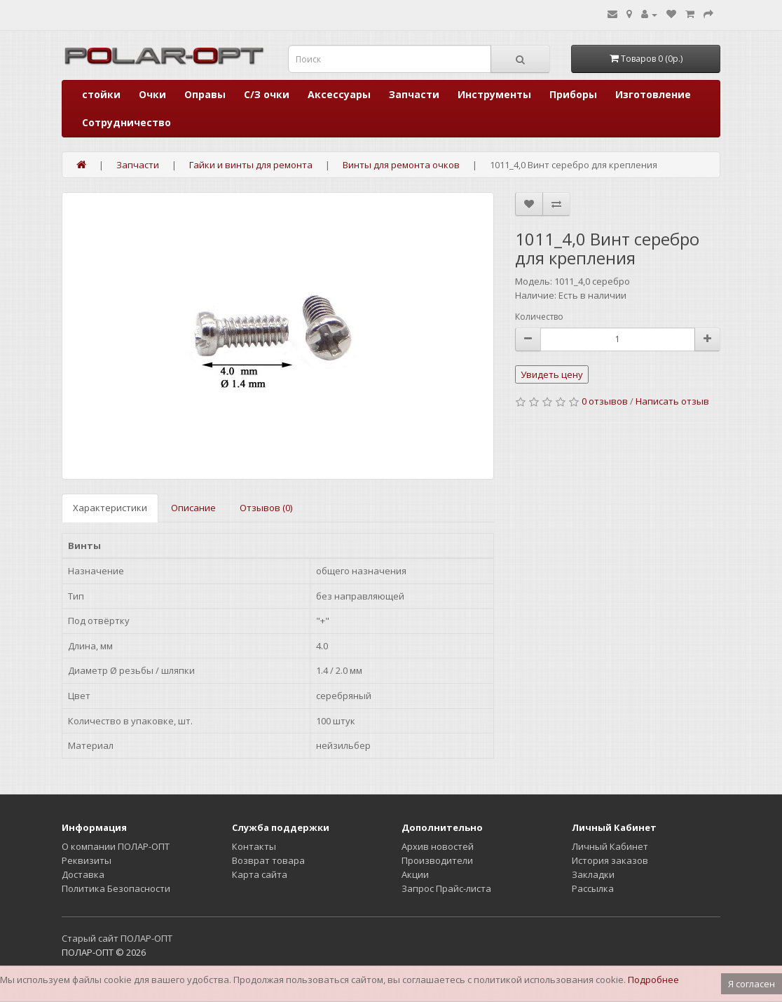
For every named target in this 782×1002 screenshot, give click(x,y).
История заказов (610, 860)
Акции (415, 874)
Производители (437, 860)
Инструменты (494, 94)
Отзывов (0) (266, 507)
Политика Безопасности (116, 888)
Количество (539, 317)
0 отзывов (605, 401)
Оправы (205, 94)
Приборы (573, 94)
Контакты (254, 846)
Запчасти (414, 94)
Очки (152, 94)
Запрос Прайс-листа (446, 888)
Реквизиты (86, 860)
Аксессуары (339, 94)
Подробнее (653, 979)
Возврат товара (268, 860)
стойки (101, 94)
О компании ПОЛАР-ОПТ (116, 846)
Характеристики (110, 507)
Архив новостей (438, 846)
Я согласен (751, 983)
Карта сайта (259, 874)
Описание (193, 507)
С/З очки (266, 94)
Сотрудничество (126, 122)
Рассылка (593, 888)
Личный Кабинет (610, 846)
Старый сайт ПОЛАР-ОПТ (117, 938)
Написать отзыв (672, 401)
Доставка (83, 874)
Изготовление (653, 94)
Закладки (593, 874)
